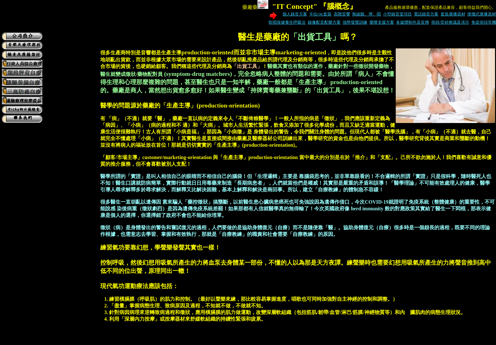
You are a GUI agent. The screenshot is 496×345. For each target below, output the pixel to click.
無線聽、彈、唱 (366, 14)
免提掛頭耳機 (483, 22)
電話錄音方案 (426, 14)
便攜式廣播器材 (481, 14)
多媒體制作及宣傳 (412, 22)
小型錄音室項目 (397, 14)
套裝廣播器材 (453, 14)
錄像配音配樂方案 (324, 22)
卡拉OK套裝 (320, 14)
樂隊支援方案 (381, 22)
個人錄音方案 (294, 14)
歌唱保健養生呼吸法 (287, 22)
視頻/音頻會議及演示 (450, 22)
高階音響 (342, 14)
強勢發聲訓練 (355, 22)
